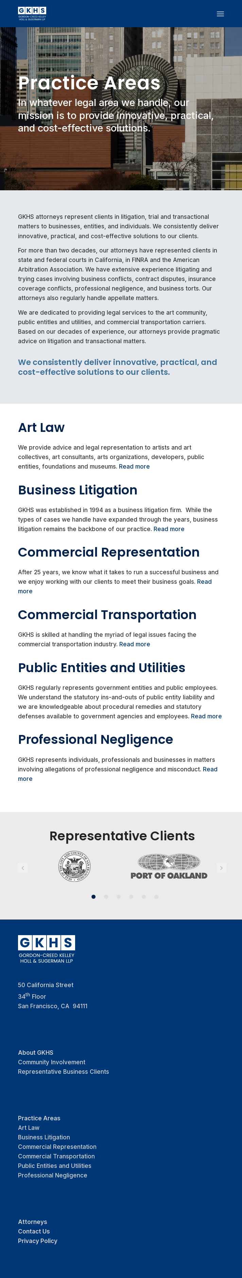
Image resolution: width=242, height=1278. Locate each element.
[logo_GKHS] (100, 13)
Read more (134, 466)
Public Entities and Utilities (102, 668)
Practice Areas (39, 1118)
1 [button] (88, 897)
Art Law (41, 427)
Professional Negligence (95, 739)
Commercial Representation (109, 552)
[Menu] (220, 13)
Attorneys (32, 1222)
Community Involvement (51, 1062)
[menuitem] (220, 13)
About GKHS (35, 1052)
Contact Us (34, 1231)
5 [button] (139, 897)
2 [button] (101, 897)
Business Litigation (78, 490)
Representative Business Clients (63, 1071)
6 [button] (151, 897)
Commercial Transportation (107, 615)
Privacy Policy (37, 1241)
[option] (69, 866)
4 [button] (126, 897)
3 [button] (113, 897)
